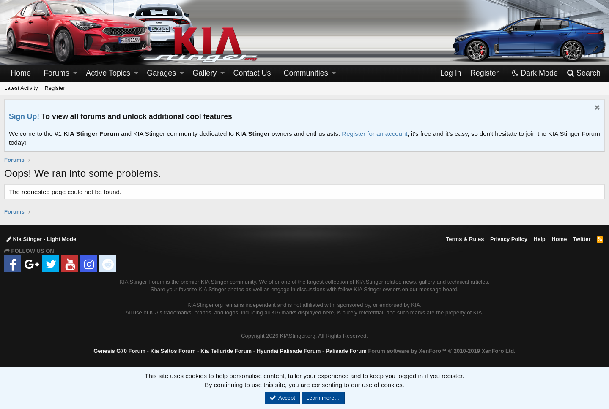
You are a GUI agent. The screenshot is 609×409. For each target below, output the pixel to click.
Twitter (582, 239)
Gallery (204, 73)
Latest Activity (21, 88)
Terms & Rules (465, 239)
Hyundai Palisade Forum (289, 351)
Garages (161, 73)
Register (54, 88)
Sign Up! (24, 116)
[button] (75, 73)
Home (21, 73)
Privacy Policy (508, 239)
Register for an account (374, 133)
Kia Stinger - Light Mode (41, 239)
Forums (56, 73)
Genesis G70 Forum (119, 351)
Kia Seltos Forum (173, 351)
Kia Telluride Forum (226, 351)
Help (540, 239)
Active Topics (108, 73)
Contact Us (252, 73)
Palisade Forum (346, 351)
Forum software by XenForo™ (441, 351)
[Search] (583, 73)
